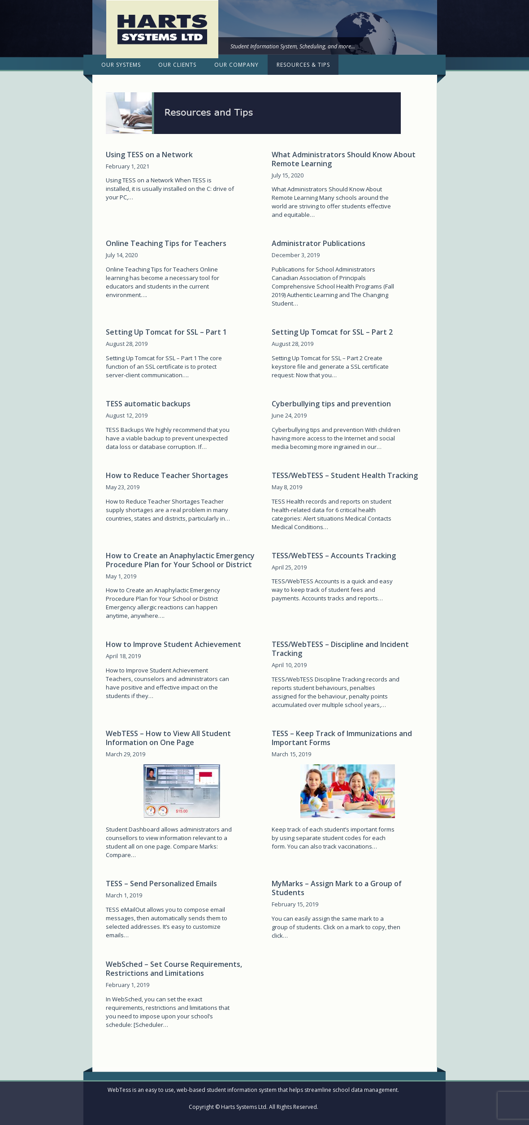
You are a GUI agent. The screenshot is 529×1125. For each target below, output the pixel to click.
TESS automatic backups (148, 404)
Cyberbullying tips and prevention (331, 404)
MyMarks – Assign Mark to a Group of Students (337, 888)
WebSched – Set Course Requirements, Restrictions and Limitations (174, 968)
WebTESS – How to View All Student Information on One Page (168, 737)
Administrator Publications (318, 243)
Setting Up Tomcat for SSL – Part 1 (166, 332)
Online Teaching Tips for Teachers (166, 243)
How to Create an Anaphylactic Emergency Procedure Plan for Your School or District (180, 560)
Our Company (236, 65)
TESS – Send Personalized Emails (161, 883)
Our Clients (177, 65)
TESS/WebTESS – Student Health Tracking (345, 475)
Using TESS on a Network (149, 154)
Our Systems (121, 65)
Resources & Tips (303, 65)
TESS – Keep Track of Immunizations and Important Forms (342, 737)
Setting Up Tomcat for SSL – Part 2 (332, 332)
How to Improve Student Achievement (173, 644)
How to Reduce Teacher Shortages (167, 475)
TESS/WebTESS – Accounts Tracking (334, 555)
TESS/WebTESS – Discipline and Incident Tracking (340, 648)
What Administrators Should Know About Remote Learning (344, 159)
